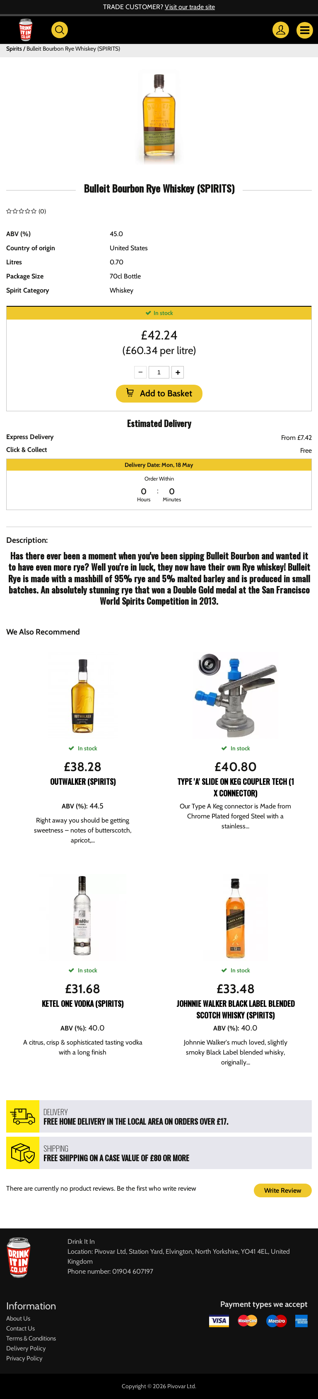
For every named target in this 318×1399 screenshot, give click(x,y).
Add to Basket (165, 393)
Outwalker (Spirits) (83, 781)
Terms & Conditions (31, 1338)
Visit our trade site (190, 7)
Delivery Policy (26, 1348)
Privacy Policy (24, 1358)
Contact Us (20, 1328)
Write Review (282, 1190)
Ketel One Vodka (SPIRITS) (82, 1003)
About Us (18, 1318)
